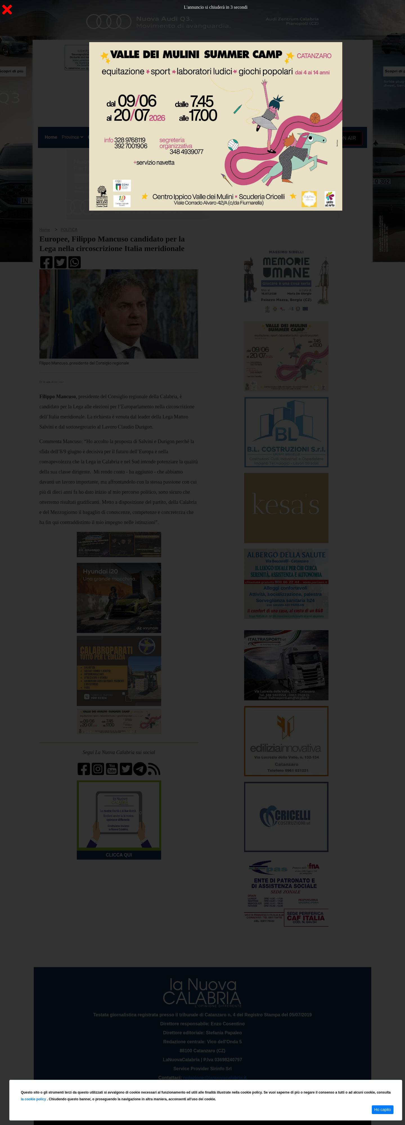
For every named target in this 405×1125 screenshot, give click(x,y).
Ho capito (382, 1109)
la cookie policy (34, 1099)
